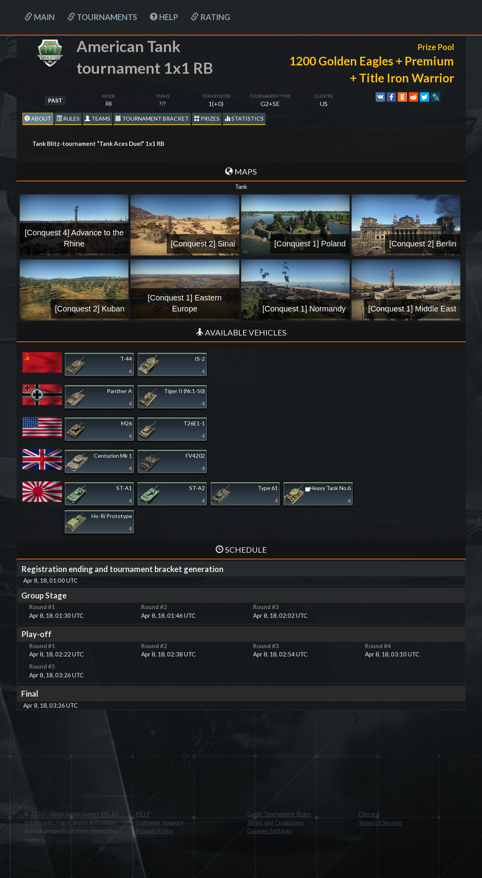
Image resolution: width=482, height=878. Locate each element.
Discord (368, 813)
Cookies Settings (269, 830)
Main (39, 17)
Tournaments (102, 17)
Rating (210, 17)
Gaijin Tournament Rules (279, 813)
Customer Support (159, 822)
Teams (97, 118)
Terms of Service (380, 822)
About (37, 118)
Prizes (207, 118)
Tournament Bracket (152, 118)
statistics (244, 118)
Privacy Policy (154, 830)
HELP (164, 17)
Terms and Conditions (275, 822)
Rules (68, 118)
